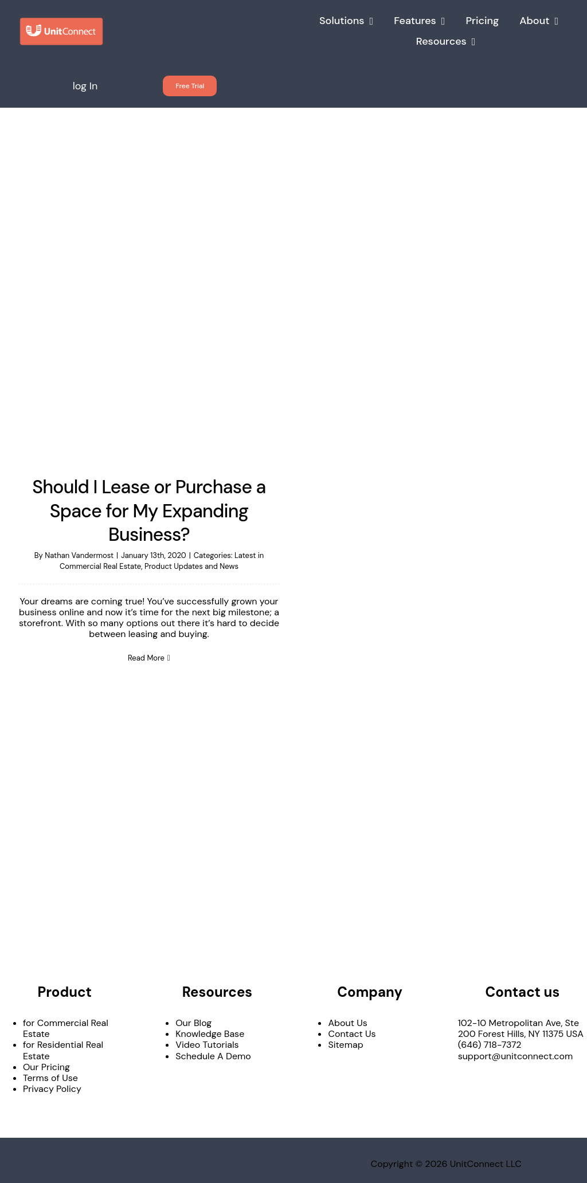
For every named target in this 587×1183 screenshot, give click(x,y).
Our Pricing (46, 1067)
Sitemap (345, 1045)
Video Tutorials (206, 1045)
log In (85, 86)
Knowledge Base (209, 1034)
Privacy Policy (52, 1089)
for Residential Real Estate (63, 1050)
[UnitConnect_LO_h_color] (61, 21)
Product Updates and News (191, 566)
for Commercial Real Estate (65, 1028)
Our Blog (193, 1023)
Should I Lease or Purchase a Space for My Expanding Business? (148, 511)
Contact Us (351, 1034)
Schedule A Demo (213, 1056)
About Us (347, 1023)
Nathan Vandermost (79, 555)
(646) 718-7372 (490, 1045)
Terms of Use (50, 1078)
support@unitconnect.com (515, 1056)
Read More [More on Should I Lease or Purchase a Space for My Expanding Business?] (146, 658)
